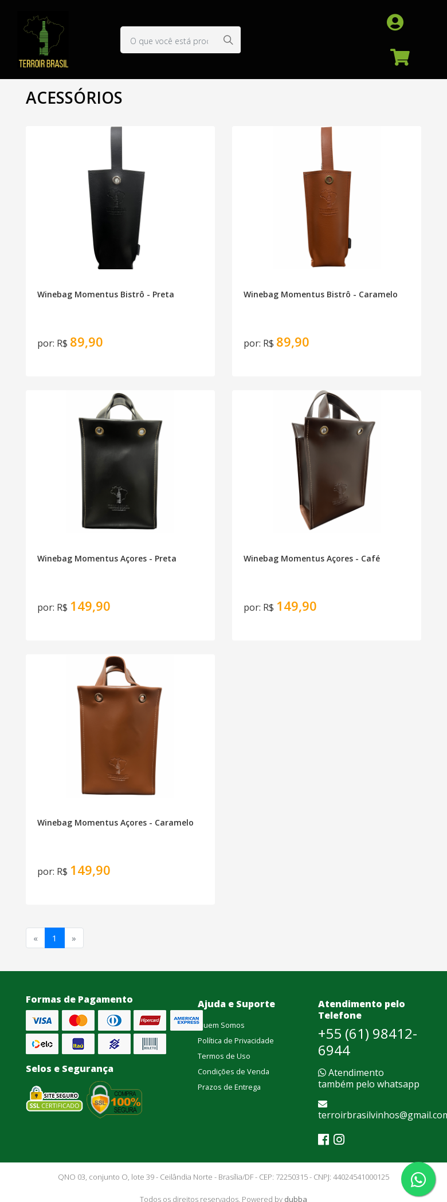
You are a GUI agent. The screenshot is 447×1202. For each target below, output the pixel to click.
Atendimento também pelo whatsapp (368, 1078)
